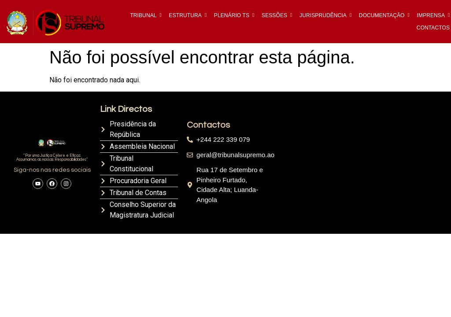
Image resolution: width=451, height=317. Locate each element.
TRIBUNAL (144, 15)
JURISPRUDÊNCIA (323, 15)
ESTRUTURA (186, 15)
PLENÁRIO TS (232, 15)
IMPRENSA (431, 15)
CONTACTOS (433, 28)
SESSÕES (275, 15)
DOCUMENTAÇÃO (382, 15)
